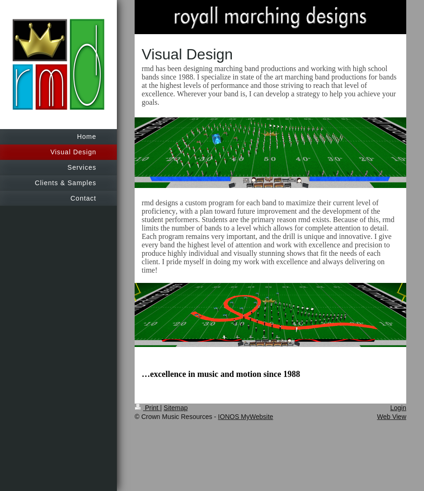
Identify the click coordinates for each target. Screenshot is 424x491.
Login (398, 408)
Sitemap (175, 408)
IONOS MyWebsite (245, 416)
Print (147, 408)
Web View (391, 416)
